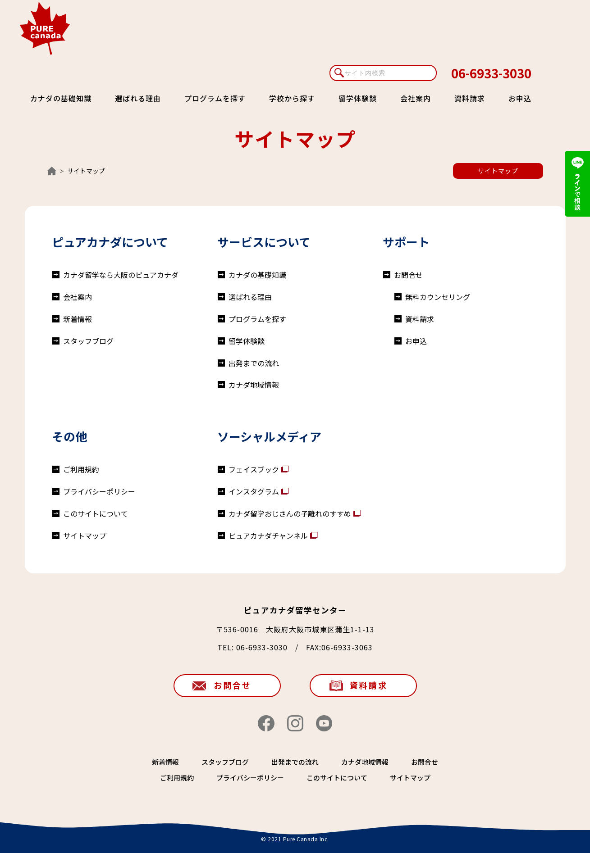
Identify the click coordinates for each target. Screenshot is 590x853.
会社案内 (415, 98)
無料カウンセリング (437, 296)
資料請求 (469, 98)
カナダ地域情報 (254, 384)
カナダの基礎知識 (60, 98)
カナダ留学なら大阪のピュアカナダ (120, 274)
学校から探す (292, 98)
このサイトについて (95, 513)
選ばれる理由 (138, 98)
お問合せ (408, 274)
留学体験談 (357, 98)
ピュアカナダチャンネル (268, 535)
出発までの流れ (254, 363)
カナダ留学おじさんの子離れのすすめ (290, 513)
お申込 (519, 98)
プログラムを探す (215, 98)
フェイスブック (254, 469)
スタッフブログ (88, 341)
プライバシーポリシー (99, 491)
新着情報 (77, 318)
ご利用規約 (81, 469)
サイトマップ (498, 170)
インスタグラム (254, 491)
